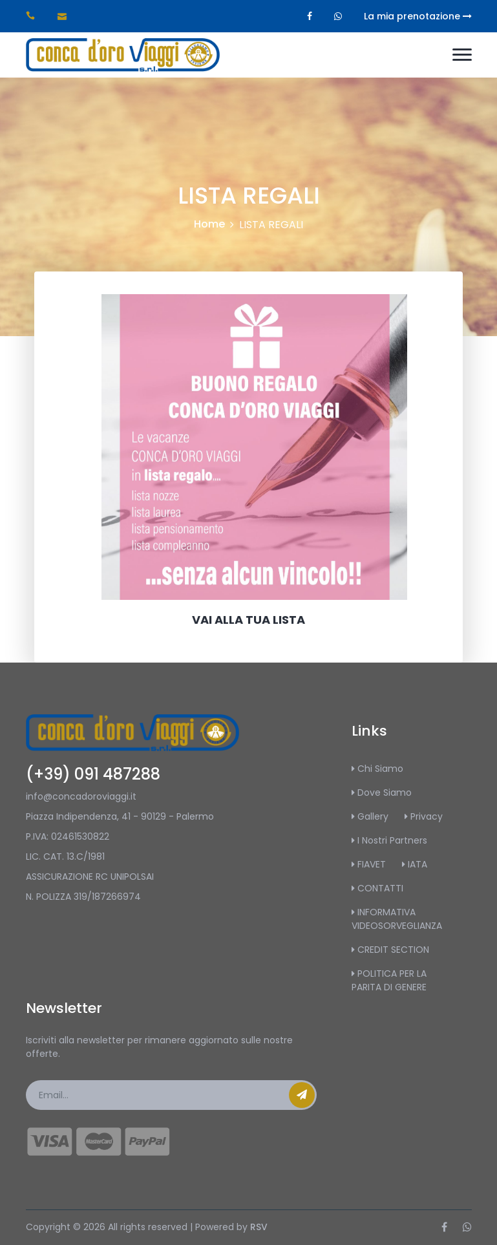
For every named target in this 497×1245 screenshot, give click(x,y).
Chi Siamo (377, 768)
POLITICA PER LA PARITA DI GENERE (389, 980)
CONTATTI (377, 888)
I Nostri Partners (389, 840)
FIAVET (369, 864)
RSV (259, 1226)
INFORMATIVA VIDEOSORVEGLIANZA (397, 919)
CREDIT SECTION (390, 949)
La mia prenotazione (418, 16)
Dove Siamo (382, 792)
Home (209, 224)
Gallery (370, 816)
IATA (414, 864)
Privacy (424, 816)
